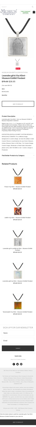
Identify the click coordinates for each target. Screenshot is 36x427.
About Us (10, 389)
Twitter (17, 364)
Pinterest (21, 364)
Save (19, 68)
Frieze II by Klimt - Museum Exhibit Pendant (17, 186)
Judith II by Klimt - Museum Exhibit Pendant (18, 217)
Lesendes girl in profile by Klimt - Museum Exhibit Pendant (17, 249)
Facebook (14, 364)
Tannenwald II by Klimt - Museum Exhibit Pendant (17, 312)
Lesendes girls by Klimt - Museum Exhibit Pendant (17, 281)
